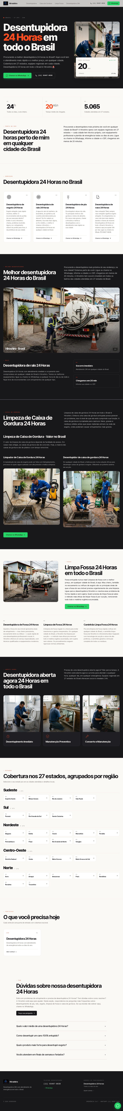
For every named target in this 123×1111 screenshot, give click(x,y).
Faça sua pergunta (26, 1013)
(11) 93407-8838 (43, 75)
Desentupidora (31, 3)
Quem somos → (89, 1090)
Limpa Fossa (59, 3)
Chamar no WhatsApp (17, 75)
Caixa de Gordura (46, 3)
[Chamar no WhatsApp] (117, 1105)
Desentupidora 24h (73, 3)
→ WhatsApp (48, 1088)
